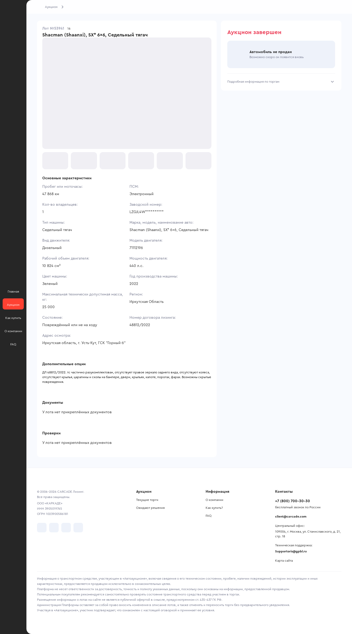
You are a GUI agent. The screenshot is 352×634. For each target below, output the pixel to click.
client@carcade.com (291, 516)
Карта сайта (284, 560)
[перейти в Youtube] (66, 527)
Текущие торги (147, 499)
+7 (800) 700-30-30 (292, 501)
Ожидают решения (150, 507)
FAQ (208, 515)
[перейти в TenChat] (78, 527)
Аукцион (51, 6)
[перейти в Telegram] (54, 527)
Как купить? (214, 507)
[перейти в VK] (42, 527)
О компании (214, 499)
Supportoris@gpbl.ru (291, 551)
